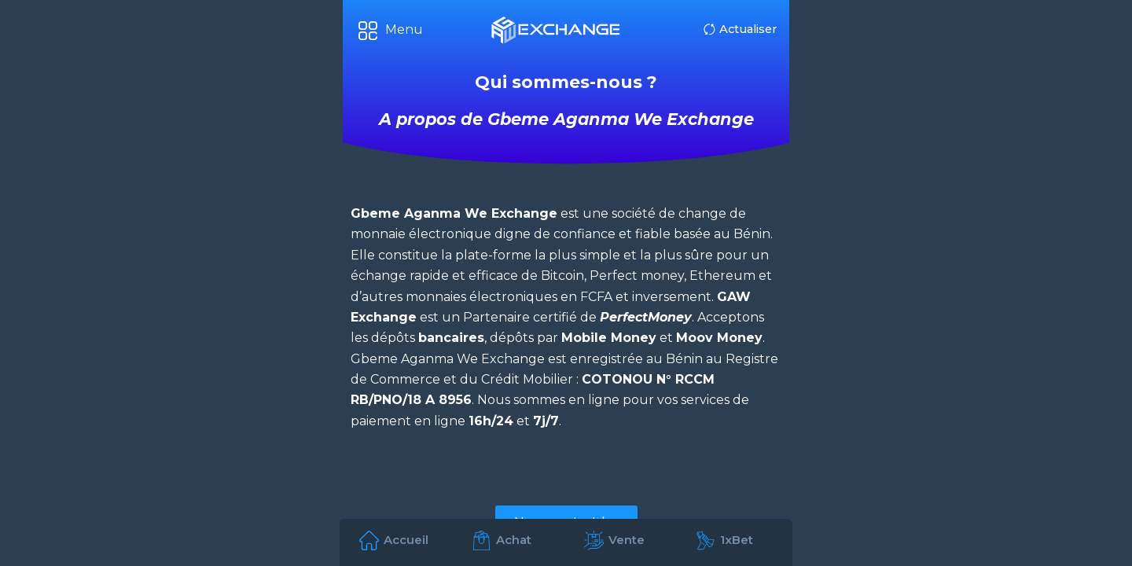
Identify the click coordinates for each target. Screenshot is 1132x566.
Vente (626, 539)
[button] (390, 30)
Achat (513, 539)
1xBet (736, 539)
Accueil (406, 539)
